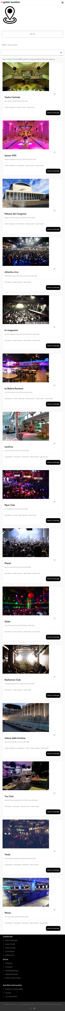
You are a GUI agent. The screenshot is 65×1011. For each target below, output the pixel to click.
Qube (7, 621)
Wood (8, 912)
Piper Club (10, 504)
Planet (8, 563)
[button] (62, 2)
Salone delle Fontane (15, 737)
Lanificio (9, 446)
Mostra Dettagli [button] (53, 113)
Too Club (9, 796)
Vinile (7, 854)
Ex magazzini (11, 330)
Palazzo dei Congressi (15, 213)
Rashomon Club (13, 679)
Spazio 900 (10, 155)
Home (4, 45)
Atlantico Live (11, 271)
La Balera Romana (14, 388)
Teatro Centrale (12, 97)
